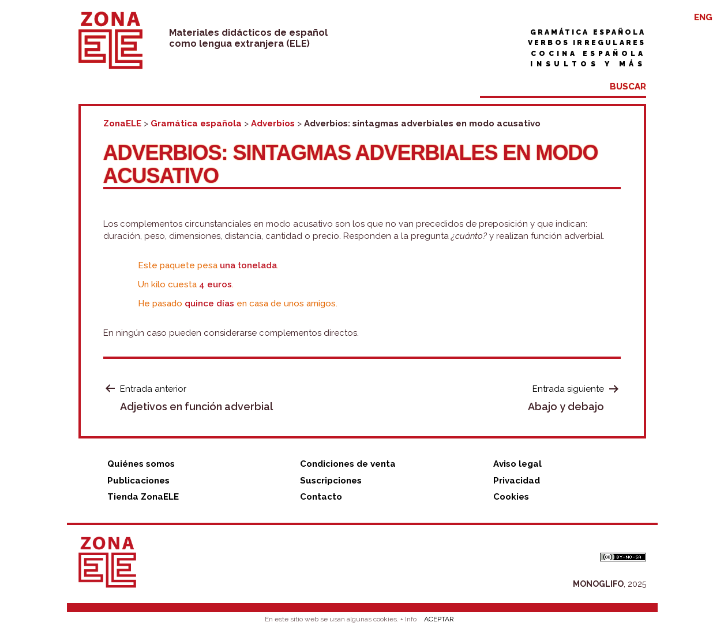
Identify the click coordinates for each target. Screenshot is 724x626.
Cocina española (588, 54)
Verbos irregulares (587, 43)
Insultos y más (588, 64)
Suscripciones (331, 480)
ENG (703, 17)
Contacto (321, 497)
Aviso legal (517, 464)
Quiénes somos (141, 464)
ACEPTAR (439, 619)
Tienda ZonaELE (143, 497)
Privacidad (516, 480)
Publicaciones (138, 480)
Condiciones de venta (348, 464)
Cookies (511, 497)
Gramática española (588, 32)
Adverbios (273, 123)
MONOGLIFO (598, 583)
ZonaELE (122, 123)
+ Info (408, 619)
